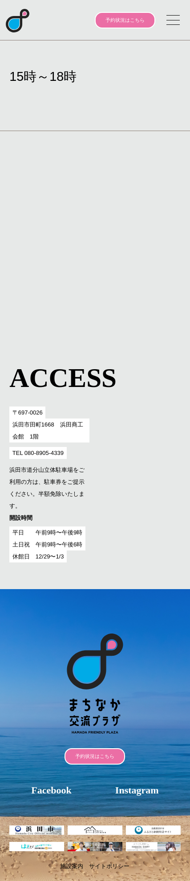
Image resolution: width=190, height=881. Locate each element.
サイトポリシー (109, 866)
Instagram (137, 790)
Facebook (51, 790)
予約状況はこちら (125, 20)
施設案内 (71, 866)
